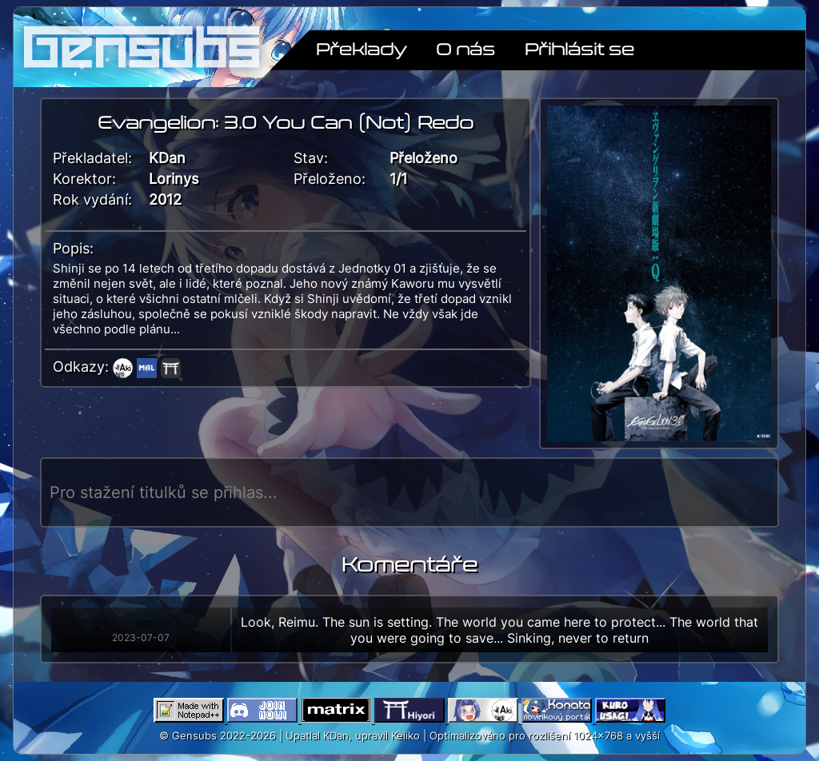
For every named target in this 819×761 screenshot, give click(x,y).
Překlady (361, 48)
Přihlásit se (579, 48)
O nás (465, 48)
